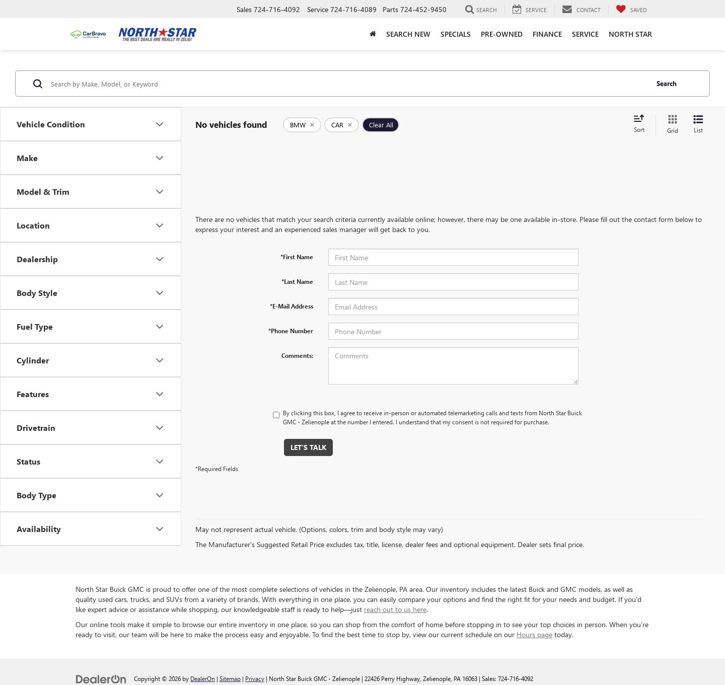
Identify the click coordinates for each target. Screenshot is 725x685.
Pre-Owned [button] (502, 34)
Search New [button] (408, 34)
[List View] (698, 124)
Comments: (297, 355)
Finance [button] (547, 34)
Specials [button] (456, 34)
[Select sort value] (642, 124)
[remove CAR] (341, 124)
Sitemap (230, 678)
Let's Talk (308, 447)
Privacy (254, 678)
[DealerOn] (101, 678)
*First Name (296, 257)
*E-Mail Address (291, 306)
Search (667, 83)
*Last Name (297, 281)
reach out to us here (395, 609)
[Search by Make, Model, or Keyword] (348, 83)
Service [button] (585, 34)
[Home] (373, 34)
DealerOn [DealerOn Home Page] (202, 678)
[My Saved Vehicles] (631, 10)
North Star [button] (630, 34)
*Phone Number (290, 331)
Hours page (534, 634)
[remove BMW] (302, 124)
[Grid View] (671, 124)
